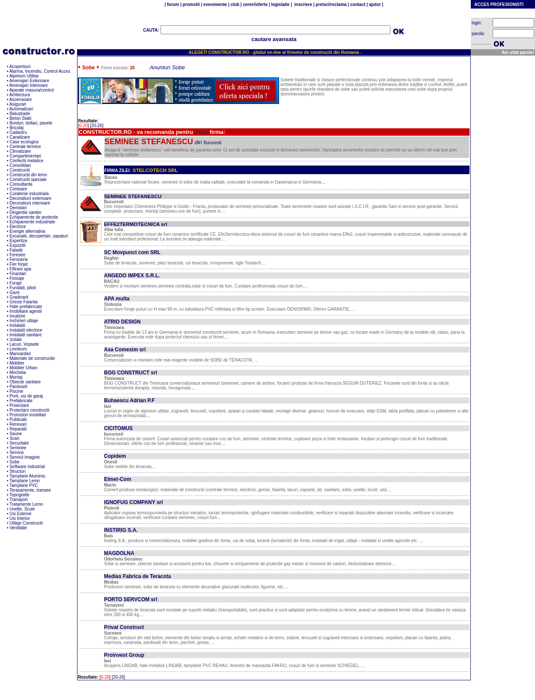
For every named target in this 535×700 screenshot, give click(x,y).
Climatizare (20, 151)
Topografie (19, 494)
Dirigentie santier (25, 212)
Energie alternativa (27, 231)
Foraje (15, 283)
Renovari (18, 424)
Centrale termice (25, 146)
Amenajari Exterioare (29, 80)
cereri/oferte (255, 4)
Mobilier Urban (23, 367)
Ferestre (17, 254)
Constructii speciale (28, 179)
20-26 (96, 125)
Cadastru (18, 132)
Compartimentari (25, 156)
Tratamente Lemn (26, 504)
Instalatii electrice (25, 330)
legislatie (280, 4)
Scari (14, 438)
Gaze (14, 292)
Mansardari (20, 353)
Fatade (16, 250)
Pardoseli (18, 386)
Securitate (19, 443)
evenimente (215, 4)
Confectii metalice (26, 160)
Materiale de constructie (32, 358)
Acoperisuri (20, 66)
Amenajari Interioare (28, 85)
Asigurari (17, 104)
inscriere (302, 4)
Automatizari (21, 109)
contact (357, 4)
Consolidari (20, 165)
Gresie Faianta (23, 302)
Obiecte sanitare (25, 382)
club (235, 4)
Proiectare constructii (29, 410)
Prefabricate (21, 400)
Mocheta (17, 372)
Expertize (18, 240)
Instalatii (17, 325)
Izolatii (15, 339)
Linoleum (18, 349)
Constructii (19, 170)
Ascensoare (20, 99)
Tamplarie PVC (23, 485)
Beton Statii (20, 118)
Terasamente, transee (30, 490)
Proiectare (19, 405)
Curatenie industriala (29, 193)
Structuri (17, 471)
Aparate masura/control (31, 90)
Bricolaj (16, 127)
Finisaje (16, 278)
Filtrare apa (20, 269)
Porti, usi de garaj (26, 396)
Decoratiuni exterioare (30, 198)
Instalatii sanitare (25, 334)
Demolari (18, 207)
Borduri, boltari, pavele (30, 123)
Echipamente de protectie (33, 217)
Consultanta (20, 184)
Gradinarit (18, 297)
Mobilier (16, 363)
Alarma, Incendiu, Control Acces (39, 71)
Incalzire (17, 316)
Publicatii (18, 419)
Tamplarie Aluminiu (27, 476)
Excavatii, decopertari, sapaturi (38, 236)
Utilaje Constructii (26, 523)
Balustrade (19, 113)
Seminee (17, 447)
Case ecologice (24, 141)
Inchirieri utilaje (23, 320)
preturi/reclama (331, 4)
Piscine (16, 391)
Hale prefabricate (25, 306)
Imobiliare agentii (25, 311)
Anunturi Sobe (167, 67)
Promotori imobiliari (27, 414)
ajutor (375, 4)
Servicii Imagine (24, 457)
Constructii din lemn (28, 174)
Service (16, 452)
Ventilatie (18, 527)
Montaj (15, 377)
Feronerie (18, 259)
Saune (15, 433)
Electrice (17, 226)
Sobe (14, 462)
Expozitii (17, 245)
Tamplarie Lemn (24, 480)
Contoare (18, 189)
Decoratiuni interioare (29, 203)
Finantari (17, 273)
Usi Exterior (20, 513)
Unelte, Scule (22, 509)
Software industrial (27, 466)
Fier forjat (18, 264)
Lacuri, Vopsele (24, 344)
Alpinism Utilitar (24, 76)
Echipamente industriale (32, 221)
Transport (18, 499)
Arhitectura (19, 94)
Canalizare (19, 137)
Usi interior (19, 518)
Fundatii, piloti (22, 287)
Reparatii (18, 429)
